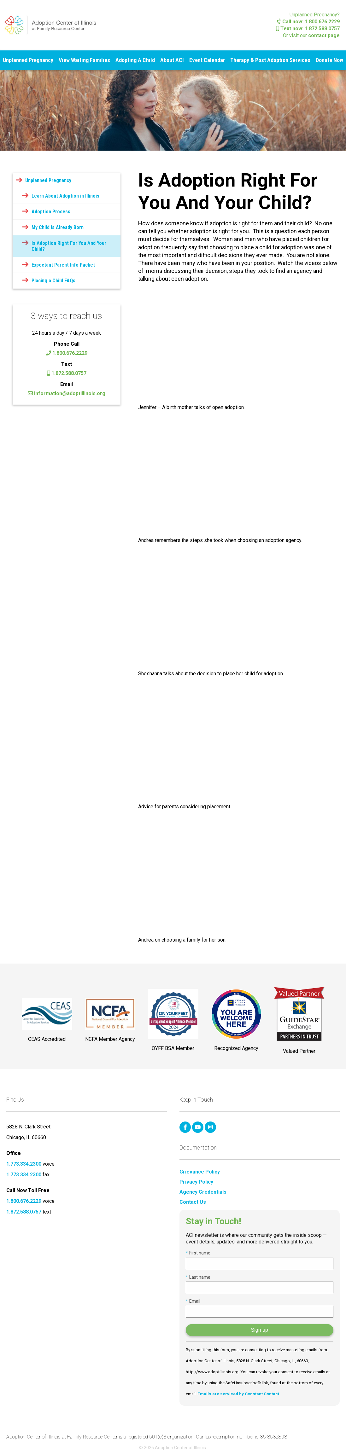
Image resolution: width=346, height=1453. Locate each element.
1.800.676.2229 (66, 353)
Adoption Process (51, 212)
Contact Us (192, 1202)
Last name (198, 1277)
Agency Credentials (202, 1192)
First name (198, 1253)
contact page (324, 35)
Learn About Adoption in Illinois (65, 196)
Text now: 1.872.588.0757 (308, 29)
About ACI (172, 60)
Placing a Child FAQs (53, 281)
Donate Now (329, 60)
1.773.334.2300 (23, 1164)
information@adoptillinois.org (66, 393)
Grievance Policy (199, 1171)
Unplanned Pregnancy (28, 60)
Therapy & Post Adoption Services (270, 60)
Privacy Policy (196, 1182)
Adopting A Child (135, 60)
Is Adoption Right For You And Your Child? (69, 246)
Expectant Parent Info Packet (63, 265)
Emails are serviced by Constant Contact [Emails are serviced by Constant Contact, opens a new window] (238, 1394)
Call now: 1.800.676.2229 (308, 22)
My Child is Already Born (58, 227)
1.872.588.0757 (66, 373)
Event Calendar (207, 60)
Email (193, 1301)
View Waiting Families (84, 60)
